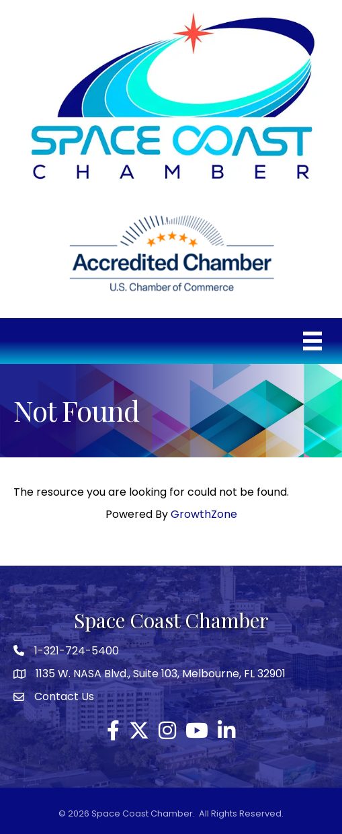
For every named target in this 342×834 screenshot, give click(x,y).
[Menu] (312, 341)
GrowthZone (204, 514)
